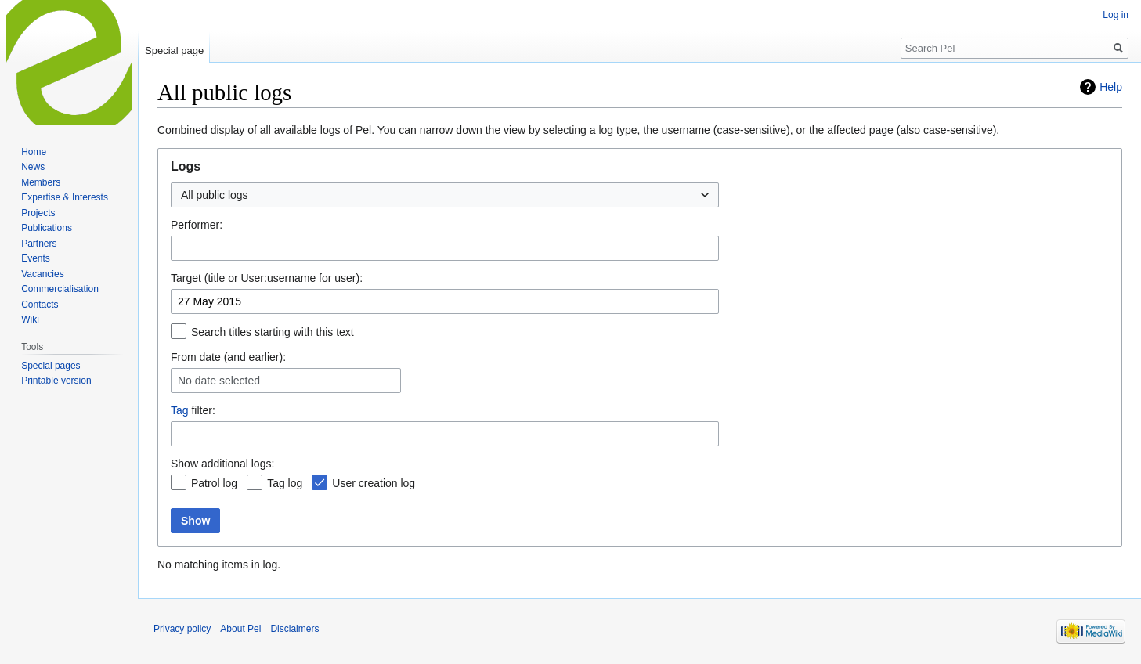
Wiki (30, 319)
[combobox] (445, 195)
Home (33, 151)
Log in (1115, 14)
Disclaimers (294, 628)
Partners (38, 243)
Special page (174, 50)
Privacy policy (182, 628)
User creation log (373, 483)
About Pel (240, 628)
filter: (193, 410)
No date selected (219, 380)
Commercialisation (60, 288)
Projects (38, 213)
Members (40, 182)
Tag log (284, 483)
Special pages (50, 365)
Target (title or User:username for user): (267, 278)
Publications (46, 227)
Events (35, 258)
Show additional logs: (222, 463)
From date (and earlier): (228, 357)
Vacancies (42, 274)
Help (1110, 87)
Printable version (56, 380)
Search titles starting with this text (272, 332)
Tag (180, 410)
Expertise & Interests (64, 197)
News (33, 166)
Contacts (39, 304)
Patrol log (214, 483)
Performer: (196, 224)
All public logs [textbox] (214, 195)
